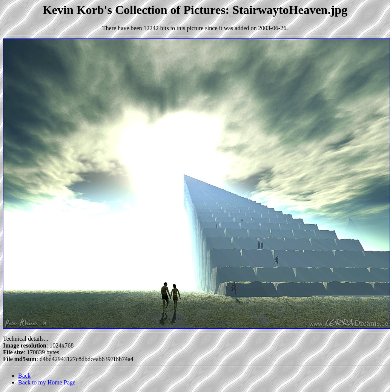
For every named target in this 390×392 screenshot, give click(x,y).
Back (24, 375)
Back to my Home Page (46, 382)
